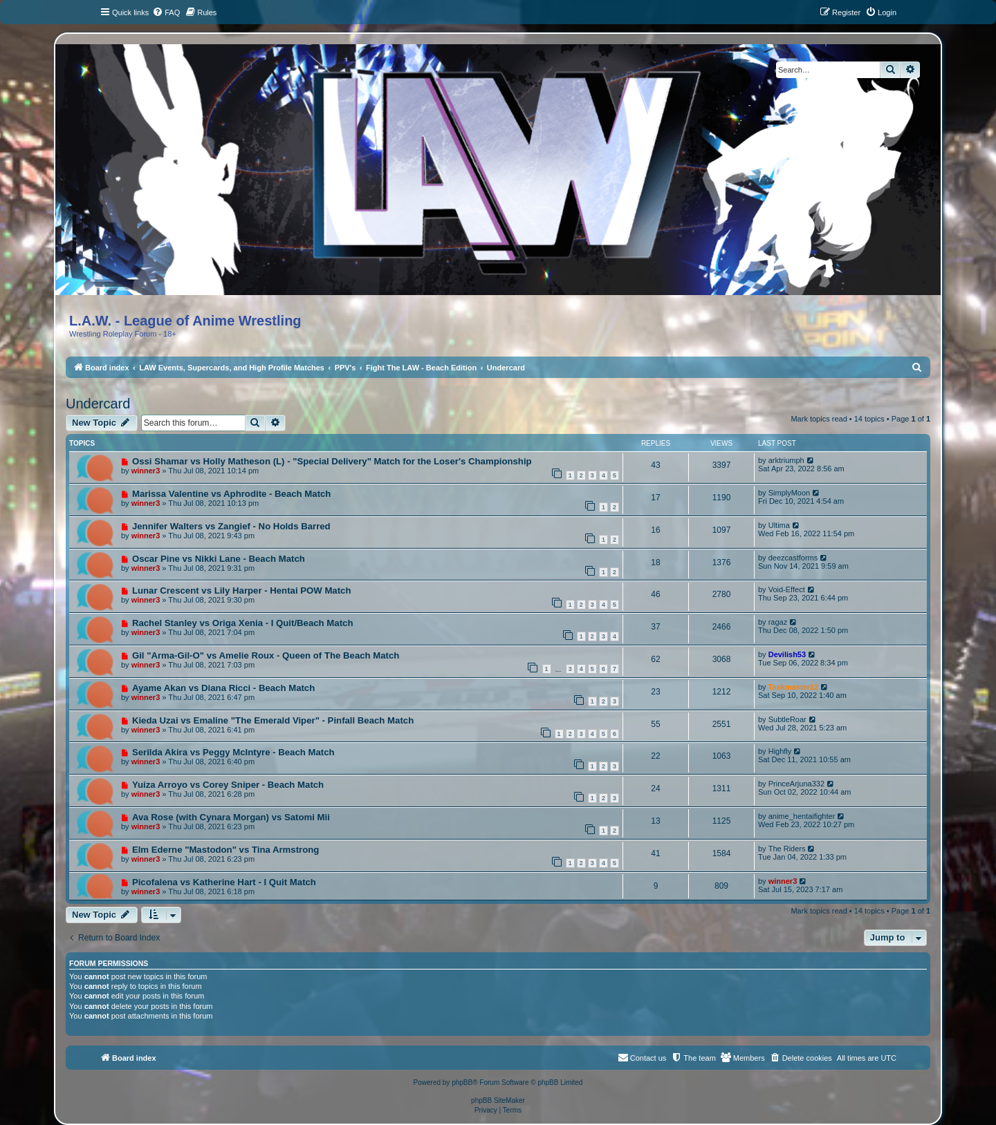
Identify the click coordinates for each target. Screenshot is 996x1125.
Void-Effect (786, 589)
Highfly (780, 751)
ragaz (778, 622)
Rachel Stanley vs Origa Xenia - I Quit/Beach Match (242, 623)
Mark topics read (819, 419)
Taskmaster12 (793, 687)
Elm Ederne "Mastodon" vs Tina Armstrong (225, 849)
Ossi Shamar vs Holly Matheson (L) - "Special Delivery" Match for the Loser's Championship (332, 461)
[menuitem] (166, 12)
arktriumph (786, 460)
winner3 (145, 470)
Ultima (779, 525)
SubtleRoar (787, 719)
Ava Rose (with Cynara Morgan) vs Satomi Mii (231, 817)
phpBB (462, 1082)
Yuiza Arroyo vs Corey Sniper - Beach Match (228, 784)
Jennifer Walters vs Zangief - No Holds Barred (231, 526)
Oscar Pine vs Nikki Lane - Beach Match (218, 559)
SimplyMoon (789, 493)
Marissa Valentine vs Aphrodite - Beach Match (231, 494)
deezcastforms (793, 558)
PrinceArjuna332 (796, 783)
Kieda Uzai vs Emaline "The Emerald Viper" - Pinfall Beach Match (273, 720)
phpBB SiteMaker (498, 1100)
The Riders (787, 848)
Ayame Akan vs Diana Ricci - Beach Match (223, 688)
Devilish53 (787, 654)
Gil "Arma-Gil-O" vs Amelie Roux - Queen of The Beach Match (265, 655)
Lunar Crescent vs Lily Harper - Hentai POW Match (241, 590)
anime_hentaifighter (802, 816)
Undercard (98, 403)
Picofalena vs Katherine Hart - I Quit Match (224, 882)
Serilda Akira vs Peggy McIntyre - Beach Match (233, 752)
